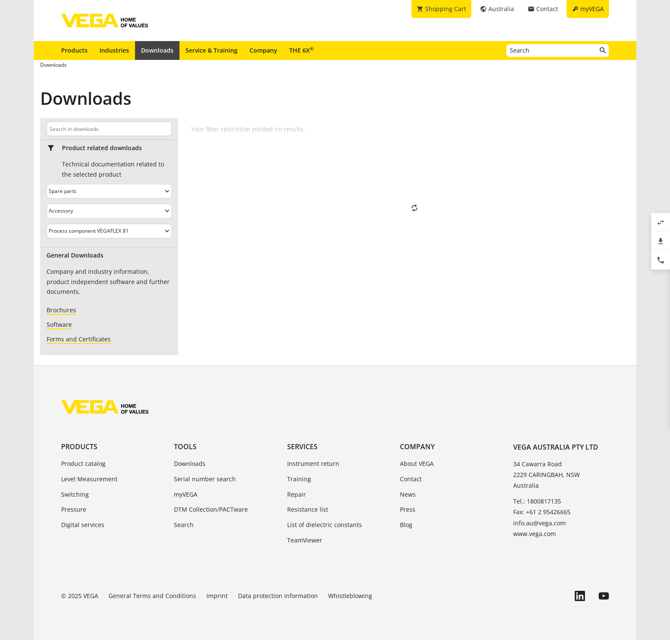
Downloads (157, 50)
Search (184, 525)
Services (302, 446)
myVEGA (185, 494)
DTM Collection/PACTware (211, 509)
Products (74, 50)
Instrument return (313, 463)
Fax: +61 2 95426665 (541, 512)
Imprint (217, 596)
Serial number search (205, 479)
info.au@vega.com (539, 523)
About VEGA (417, 463)
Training (299, 479)
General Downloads (75, 255)
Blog (406, 525)
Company (263, 50)
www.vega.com (534, 534)
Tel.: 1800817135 (537, 501)
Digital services (82, 525)
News (408, 494)
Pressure (73, 509)
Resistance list (307, 509)
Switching (75, 494)
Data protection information (278, 596)
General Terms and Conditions (152, 596)
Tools (185, 446)
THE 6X (301, 50)
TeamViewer (304, 540)
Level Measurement (89, 479)
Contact (411, 479)
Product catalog (83, 463)
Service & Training (211, 50)
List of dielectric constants (324, 525)
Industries (114, 50)
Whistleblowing (350, 596)
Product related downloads (102, 148)
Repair (296, 494)
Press (407, 509)
